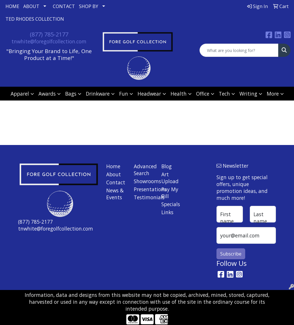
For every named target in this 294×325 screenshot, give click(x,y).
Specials (170, 204)
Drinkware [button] (98, 93)
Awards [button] (47, 93)
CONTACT (64, 6)
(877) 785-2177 (49, 34)
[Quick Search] (239, 50)
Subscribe (230, 254)
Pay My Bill (169, 193)
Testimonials (144, 197)
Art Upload (170, 178)
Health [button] (179, 93)
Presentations (144, 189)
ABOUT (31, 6)
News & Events (115, 194)
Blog (166, 166)
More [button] (273, 93)
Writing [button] (248, 93)
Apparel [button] (20, 93)
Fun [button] (123, 93)
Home (113, 166)
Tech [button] (224, 93)
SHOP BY (88, 6)
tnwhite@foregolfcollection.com (48, 41)
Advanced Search (144, 170)
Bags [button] (70, 93)
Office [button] (202, 93)
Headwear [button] (149, 93)
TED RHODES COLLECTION (34, 19)
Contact (115, 182)
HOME (12, 6)
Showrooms (144, 181)
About (113, 174)
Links (167, 212)
